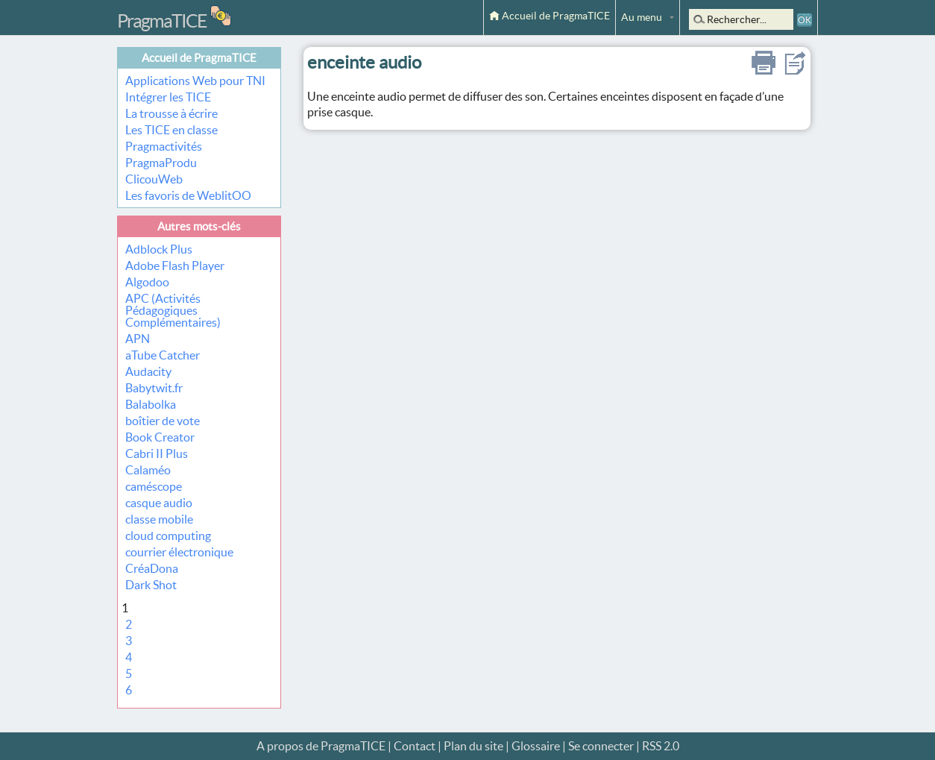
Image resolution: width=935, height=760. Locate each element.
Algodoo (147, 282)
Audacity (148, 371)
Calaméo (148, 470)
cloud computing (168, 535)
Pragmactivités (163, 146)
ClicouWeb (154, 179)
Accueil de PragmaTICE (549, 16)
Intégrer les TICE (168, 97)
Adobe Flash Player (174, 265)
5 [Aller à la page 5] (128, 673)
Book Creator (160, 437)
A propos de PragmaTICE (320, 746)
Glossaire (535, 746)
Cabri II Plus (156, 453)
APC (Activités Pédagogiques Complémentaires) (173, 310)
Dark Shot (151, 584)
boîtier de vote (162, 420)
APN (137, 338)
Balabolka (150, 404)
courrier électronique (179, 552)
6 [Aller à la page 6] (128, 690)
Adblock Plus (158, 249)
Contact (414, 746)
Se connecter (601, 746)
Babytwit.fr (154, 388)
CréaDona (151, 568)
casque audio (158, 502)
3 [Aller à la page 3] (128, 640)
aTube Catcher (162, 355)
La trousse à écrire (171, 113)
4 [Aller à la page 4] (128, 657)
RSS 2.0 (660, 746)
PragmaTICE (162, 20)
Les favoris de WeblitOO (188, 195)
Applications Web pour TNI (195, 80)
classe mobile (159, 519)
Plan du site (473, 746)
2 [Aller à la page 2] (128, 624)
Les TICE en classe (171, 129)
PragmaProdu (161, 162)
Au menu (641, 17)
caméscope (153, 486)
